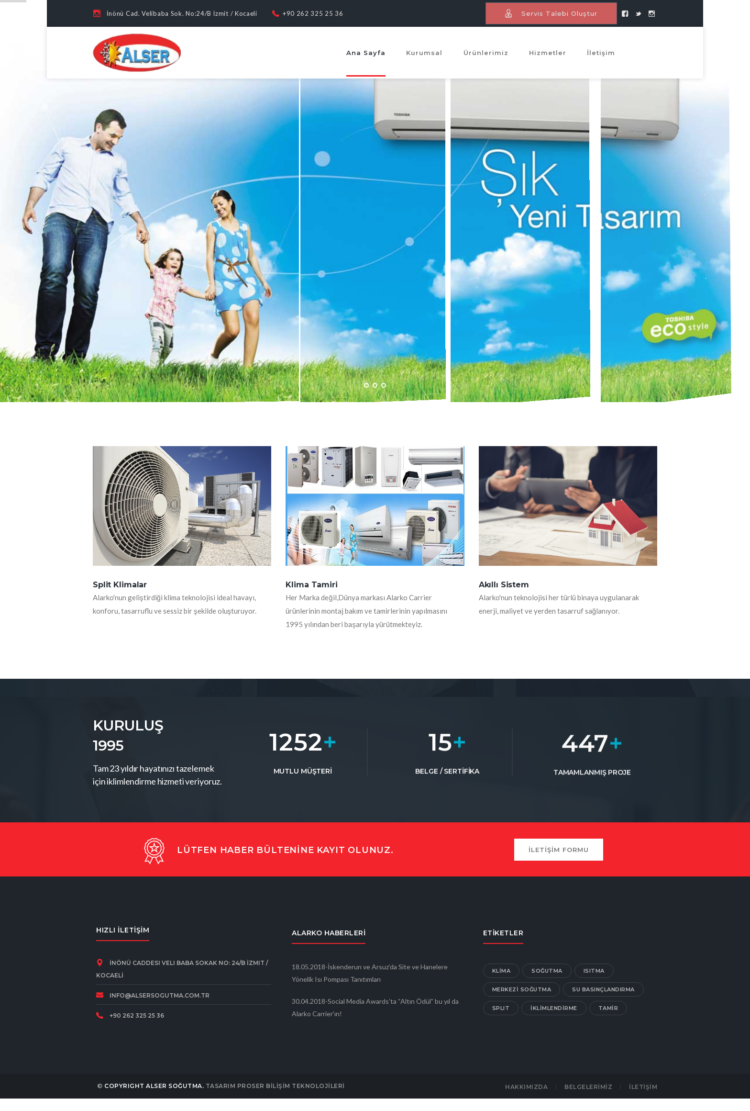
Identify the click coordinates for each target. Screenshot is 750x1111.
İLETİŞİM (643, 1086)
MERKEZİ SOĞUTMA (521, 989)
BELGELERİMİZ (588, 1086)
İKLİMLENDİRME (553, 1008)
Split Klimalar (120, 584)
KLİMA (501, 970)
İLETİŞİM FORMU (559, 849)
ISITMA (594, 970)
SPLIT (501, 1008)
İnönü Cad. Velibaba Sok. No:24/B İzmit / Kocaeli (182, 13)
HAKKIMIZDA (526, 1086)
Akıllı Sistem (504, 584)
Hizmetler (547, 52)
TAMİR (608, 1008)
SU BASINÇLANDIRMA (603, 989)
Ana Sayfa (366, 52)
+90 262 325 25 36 (313, 13)
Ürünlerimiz (485, 52)
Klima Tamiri (311, 584)
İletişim (601, 52)
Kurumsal (424, 52)
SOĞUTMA (546, 970)
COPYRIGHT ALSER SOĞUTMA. (154, 1085)
